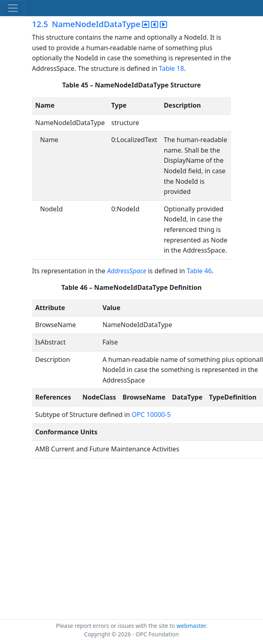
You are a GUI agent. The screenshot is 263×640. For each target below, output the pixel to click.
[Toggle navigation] (13, 8)
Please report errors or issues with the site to (116, 625)
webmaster (191, 625)
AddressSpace (126, 270)
